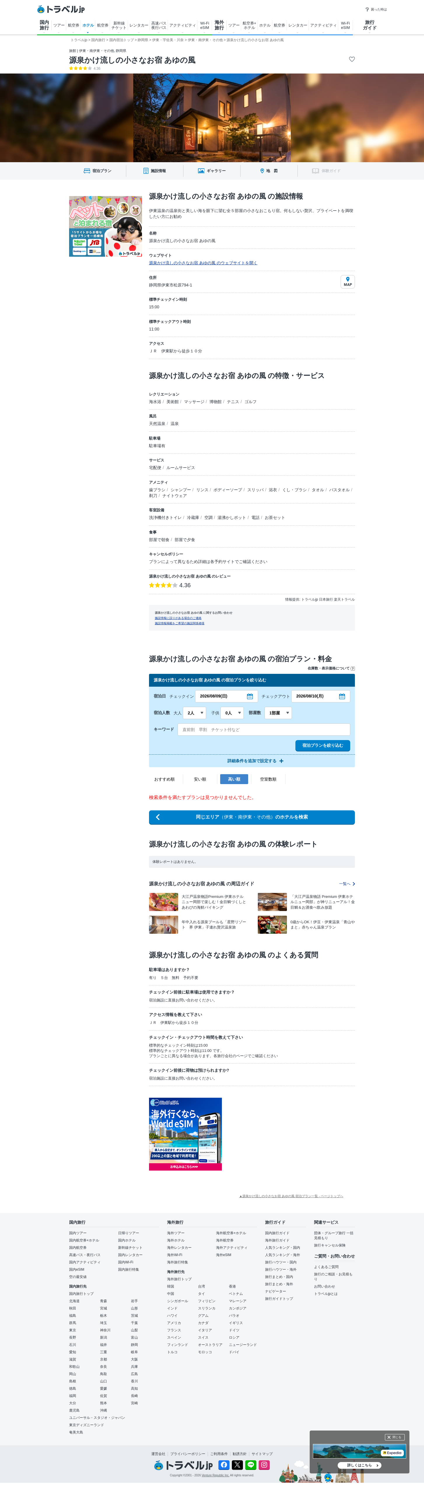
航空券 (73, 25)
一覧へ (347, 884)
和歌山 (74, 1367)
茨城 (134, 1316)
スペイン (174, 1337)
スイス (203, 1337)
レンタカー (138, 25)
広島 (134, 1374)
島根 (72, 1381)
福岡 (72, 1396)
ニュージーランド (243, 1345)
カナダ (203, 1323)
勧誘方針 (240, 1454)
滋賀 (72, 1359)
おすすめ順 (164, 779)
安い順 (200, 779)
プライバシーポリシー (187, 1454)
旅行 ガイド (370, 25)
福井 (103, 1345)
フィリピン (206, 1301)
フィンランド (177, 1345)
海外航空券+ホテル (231, 1233)
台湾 (201, 1286)
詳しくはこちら (359, 1465)
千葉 (134, 1323)
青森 (103, 1301)
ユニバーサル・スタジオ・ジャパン (97, 1418)
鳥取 (103, 1374)
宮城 (103, 1308)
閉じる (397, 1437)
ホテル (88, 25)
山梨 (134, 1330)
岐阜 (134, 1352)
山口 (103, 1381)
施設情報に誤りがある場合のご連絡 (178, 618)
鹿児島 (74, 1410)
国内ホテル (127, 1240)
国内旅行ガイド (277, 1233)
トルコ (172, 1352)
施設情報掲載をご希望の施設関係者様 (179, 623)
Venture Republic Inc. (215, 1475)
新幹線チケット (130, 1248)
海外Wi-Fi (174, 1255)
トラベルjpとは (326, 1294)
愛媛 (103, 1388)
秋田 (72, 1308)
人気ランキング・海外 (282, 1255)
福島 (72, 1316)
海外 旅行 (219, 25)
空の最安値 (78, 1277)
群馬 (72, 1323)
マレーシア (237, 1301)
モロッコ (205, 1352)
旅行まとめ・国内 (279, 1277)
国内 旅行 (44, 25)
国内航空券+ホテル (84, 1240)
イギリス (236, 1323)
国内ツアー (78, 1233)
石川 (72, 1345)
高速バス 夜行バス (159, 25)
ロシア (234, 1337)
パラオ (234, 1316)
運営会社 (158, 1454)
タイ (201, 1294)
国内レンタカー (130, 1255)
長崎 (134, 1396)
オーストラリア (210, 1345)
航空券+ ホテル (249, 25)
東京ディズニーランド (86, 1425)
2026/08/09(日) (213, 696)
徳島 (72, 1388)
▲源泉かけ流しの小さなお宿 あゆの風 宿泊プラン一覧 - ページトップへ (291, 1196)
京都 (103, 1359)
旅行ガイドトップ (279, 1299)
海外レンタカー (179, 1248)
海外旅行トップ (179, 1279)
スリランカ (206, 1308)
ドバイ (234, 1352)
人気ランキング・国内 (282, 1248)
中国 (170, 1294)
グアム (203, 1316)
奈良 (103, 1367)
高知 (134, 1388)
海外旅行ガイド (277, 1240)
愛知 (72, 1352)
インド (172, 1308)
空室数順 (268, 779)
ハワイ (172, 1316)
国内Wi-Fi (125, 1262)
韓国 (170, 1286)
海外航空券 (225, 1240)
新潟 (103, 1337)
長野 (72, 1337)
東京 (72, 1330)
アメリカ (174, 1323)
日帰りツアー (128, 1233)
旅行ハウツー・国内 (281, 1262)
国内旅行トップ (81, 1294)
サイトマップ (262, 1454)
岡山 (72, 1374)
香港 (232, 1286)
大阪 (134, 1359)
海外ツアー (176, 1233)
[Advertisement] (280, 1134)
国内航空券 (78, 1248)
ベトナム (236, 1294)
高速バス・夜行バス (85, 1255)
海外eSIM (223, 1255)
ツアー (59, 25)
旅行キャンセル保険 (330, 1245)
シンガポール (177, 1301)
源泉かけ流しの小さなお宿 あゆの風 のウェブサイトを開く (203, 262)
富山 (134, 1337)
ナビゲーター (275, 1291)
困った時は (376, 9)
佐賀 (103, 1396)
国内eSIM (76, 1269)
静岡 (134, 1345)
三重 (103, 1352)
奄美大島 (76, 1432)
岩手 (134, 1301)
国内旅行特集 (128, 1269)
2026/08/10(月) (309, 696)
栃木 (103, 1316)
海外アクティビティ (232, 1248)
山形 (134, 1308)
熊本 (103, 1403)
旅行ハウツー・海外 (281, 1269)
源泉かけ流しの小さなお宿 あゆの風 (132, 60)
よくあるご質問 (326, 1267)
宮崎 (134, 1403)
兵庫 (134, 1367)
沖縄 (103, 1410)
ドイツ (234, 1330)
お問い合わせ (324, 1286)
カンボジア (237, 1308)
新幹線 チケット (119, 25)
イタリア (205, 1330)
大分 (72, 1403)
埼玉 (103, 1323)
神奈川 (105, 1330)
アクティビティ (182, 25)
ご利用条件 (219, 1454)
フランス (174, 1330)
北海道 (74, 1301)
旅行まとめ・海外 (279, 1284)
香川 (134, 1381)
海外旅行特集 (177, 1262)
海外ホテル (176, 1240)
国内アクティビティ (85, 1262)
